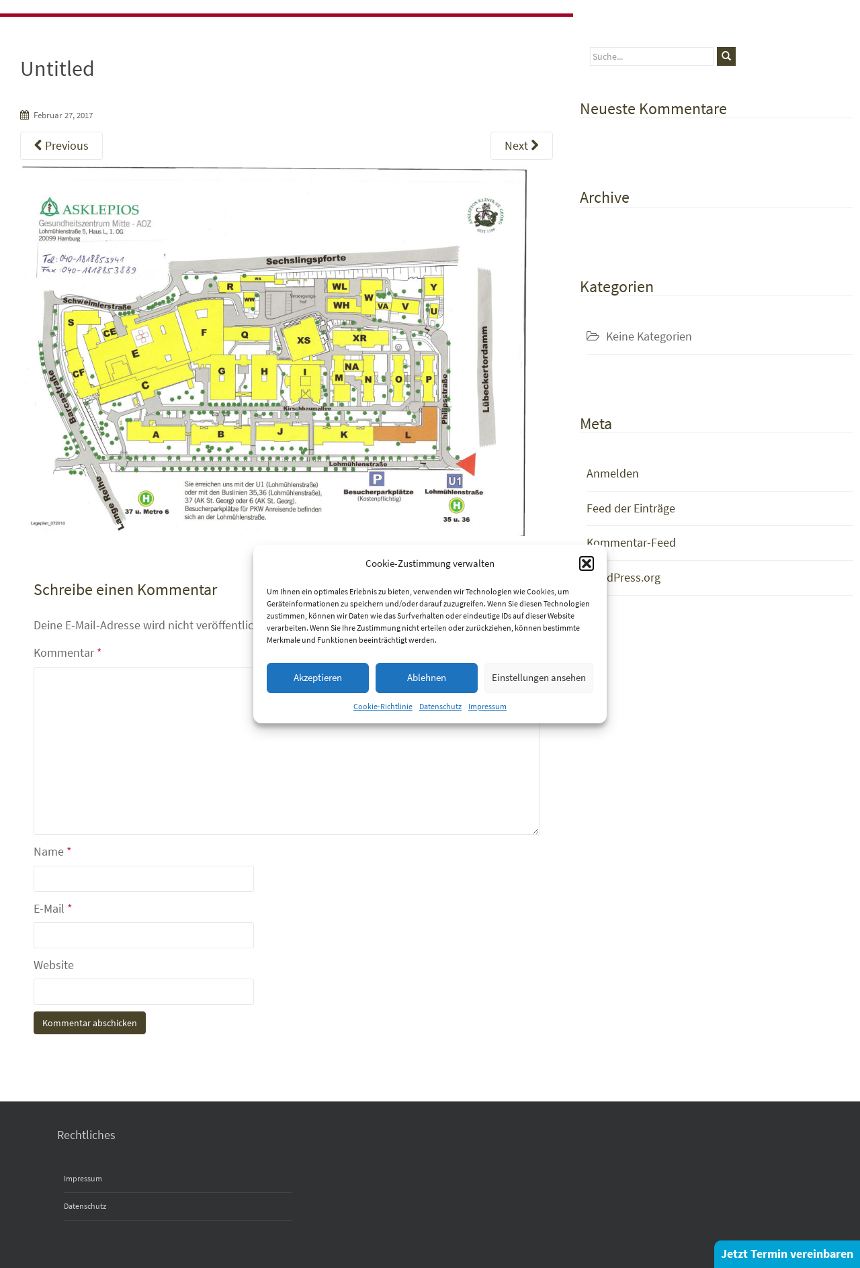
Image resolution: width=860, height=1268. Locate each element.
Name (53, 851)
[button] (586, 563)
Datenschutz (440, 706)
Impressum (487, 706)
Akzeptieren (318, 677)
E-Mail (53, 908)
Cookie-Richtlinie (383, 706)
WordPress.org (623, 577)
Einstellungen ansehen (539, 677)
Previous (61, 145)
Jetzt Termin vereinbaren (787, 1253)
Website (54, 964)
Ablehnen (426, 677)
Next (522, 145)
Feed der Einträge (631, 508)
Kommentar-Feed (631, 542)
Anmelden (613, 473)
